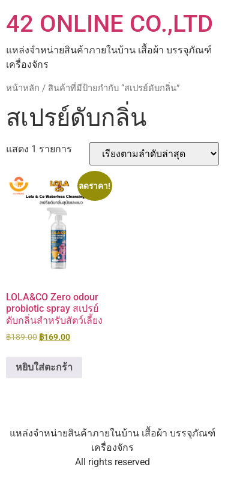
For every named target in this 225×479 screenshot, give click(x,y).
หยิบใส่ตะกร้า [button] (44, 367)
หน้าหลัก (23, 88)
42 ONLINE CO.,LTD (109, 24)
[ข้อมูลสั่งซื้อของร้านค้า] (154, 153)
